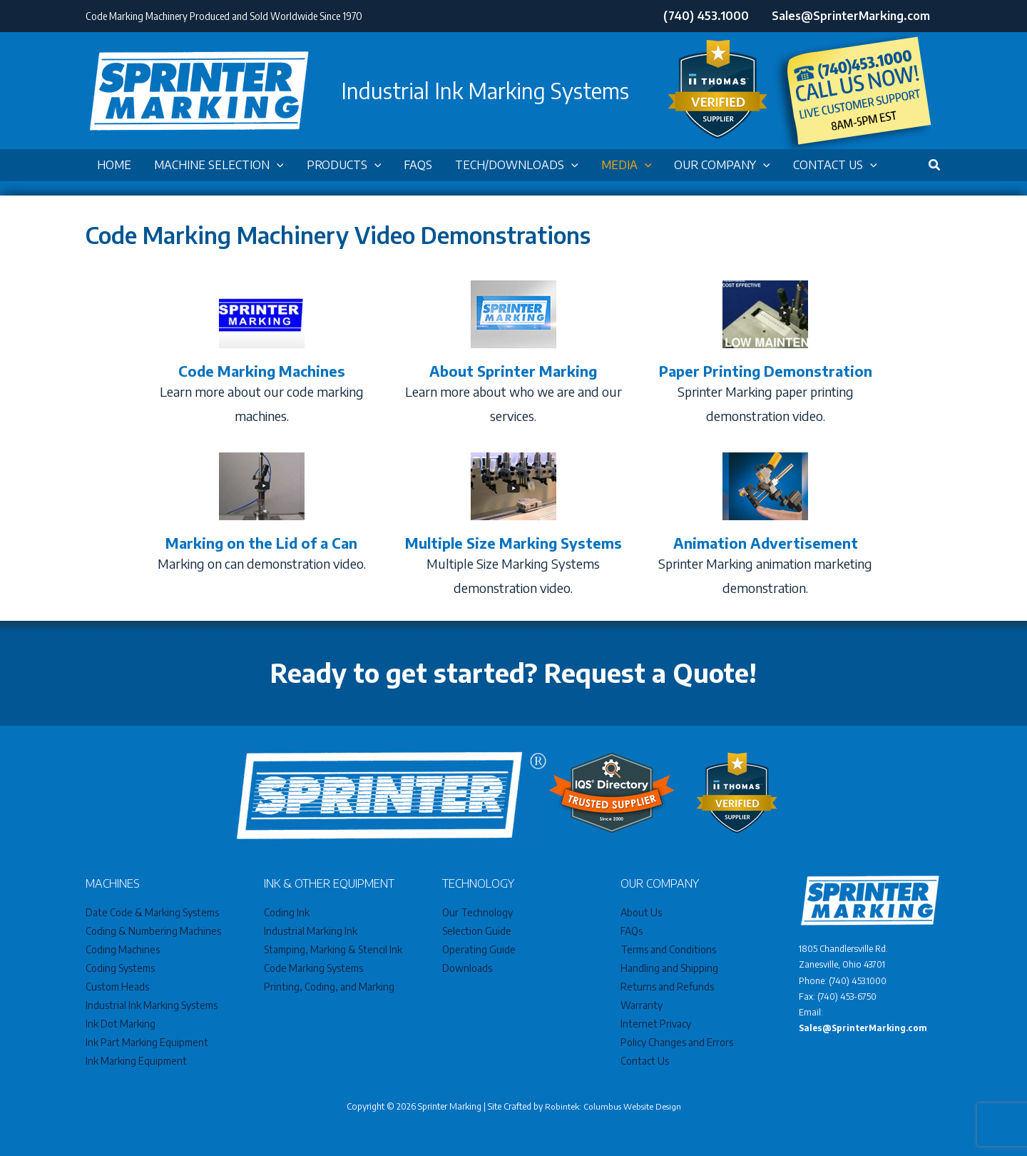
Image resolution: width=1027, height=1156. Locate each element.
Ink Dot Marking (120, 1024)
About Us (641, 912)
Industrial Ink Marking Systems (152, 1005)
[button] (219, 165)
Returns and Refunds (667, 986)
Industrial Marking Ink (310, 931)
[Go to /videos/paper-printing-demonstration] (765, 356)
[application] (277, 165)
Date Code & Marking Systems (152, 912)
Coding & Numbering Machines (153, 931)
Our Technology (477, 912)
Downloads (467, 968)
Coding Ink (287, 912)
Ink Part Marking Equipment (147, 1042)
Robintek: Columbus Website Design (612, 1106)
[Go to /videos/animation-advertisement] (765, 528)
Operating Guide (479, 949)
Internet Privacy (655, 1024)
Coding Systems (120, 968)
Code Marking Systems (313, 968)
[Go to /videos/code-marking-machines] (261, 356)
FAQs (631, 931)
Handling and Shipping (669, 968)
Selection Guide (476, 931)
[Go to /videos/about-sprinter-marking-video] (513, 356)
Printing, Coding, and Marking (329, 986)
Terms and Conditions (668, 949)
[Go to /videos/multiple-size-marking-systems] (513, 528)
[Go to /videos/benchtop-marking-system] (261, 515)
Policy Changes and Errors (676, 1042)
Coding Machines (123, 949)
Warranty (641, 1005)
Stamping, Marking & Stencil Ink (333, 949)
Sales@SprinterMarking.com (865, 1028)
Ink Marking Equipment (136, 1061)
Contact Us (644, 1061)
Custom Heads (117, 986)
